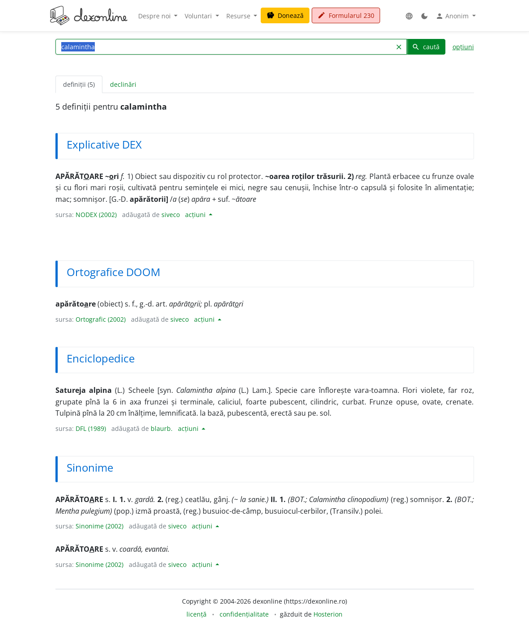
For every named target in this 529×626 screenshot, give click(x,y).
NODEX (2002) (96, 214)
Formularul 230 (345, 15)
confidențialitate (244, 614)
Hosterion (328, 614)
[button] (409, 16)
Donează (285, 15)
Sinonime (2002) (99, 526)
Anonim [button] (453, 16)
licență (196, 614)
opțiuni (463, 47)
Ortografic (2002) (101, 319)
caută (426, 47)
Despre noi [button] (155, 16)
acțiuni (196, 214)
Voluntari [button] (199, 16)
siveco (170, 214)
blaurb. (162, 428)
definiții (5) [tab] (79, 84)
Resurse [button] (239, 16)
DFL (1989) (91, 428)
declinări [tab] (123, 84)
